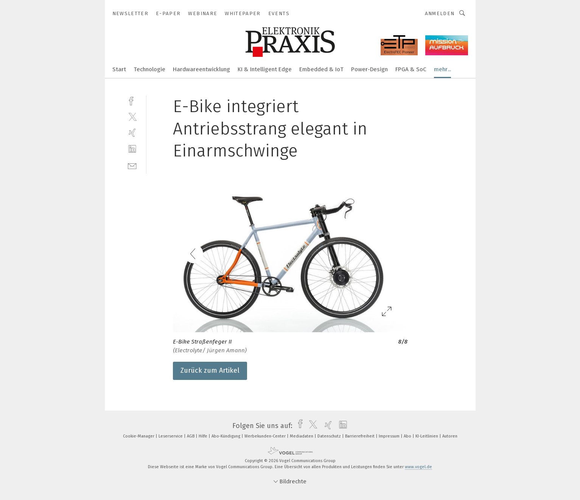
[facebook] (132, 100)
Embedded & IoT (321, 69)
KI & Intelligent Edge (265, 69)
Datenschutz (329, 436)
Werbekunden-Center (265, 436)
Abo (408, 436)
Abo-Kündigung (226, 436)
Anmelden (440, 13)
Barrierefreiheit (360, 436)
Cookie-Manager (139, 436)
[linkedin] (132, 149)
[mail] (132, 165)
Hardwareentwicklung (201, 69)
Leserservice (171, 436)
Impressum (390, 436)
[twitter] (132, 116)
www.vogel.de (418, 466)
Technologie (149, 69)
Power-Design (369, 69)
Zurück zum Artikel (209, 370)
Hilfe (203, 436)
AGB (191, 436)
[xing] (132, 133)
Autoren (449, 436)
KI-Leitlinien (427, 436)
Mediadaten (302, 436)
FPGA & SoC (410, 69)
